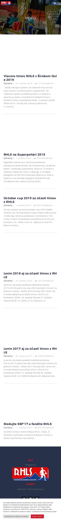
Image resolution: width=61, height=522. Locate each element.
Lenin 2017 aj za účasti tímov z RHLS (30, 350)
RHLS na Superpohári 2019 (24, 154)
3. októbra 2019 (23, 205)
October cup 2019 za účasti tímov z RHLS (30, 200)
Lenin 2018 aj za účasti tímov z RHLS (30, 275)
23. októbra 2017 (24, 356)
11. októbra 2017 (24, 428)
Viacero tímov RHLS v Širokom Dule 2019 (30, 78)
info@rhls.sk (30, 465)
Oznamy (8, 83)
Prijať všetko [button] (37, 516)
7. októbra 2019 (23, 158)
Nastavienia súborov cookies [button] (16, 516)
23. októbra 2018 (24, 281)
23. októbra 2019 (24, 83)
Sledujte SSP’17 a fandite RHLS (28, 424)
